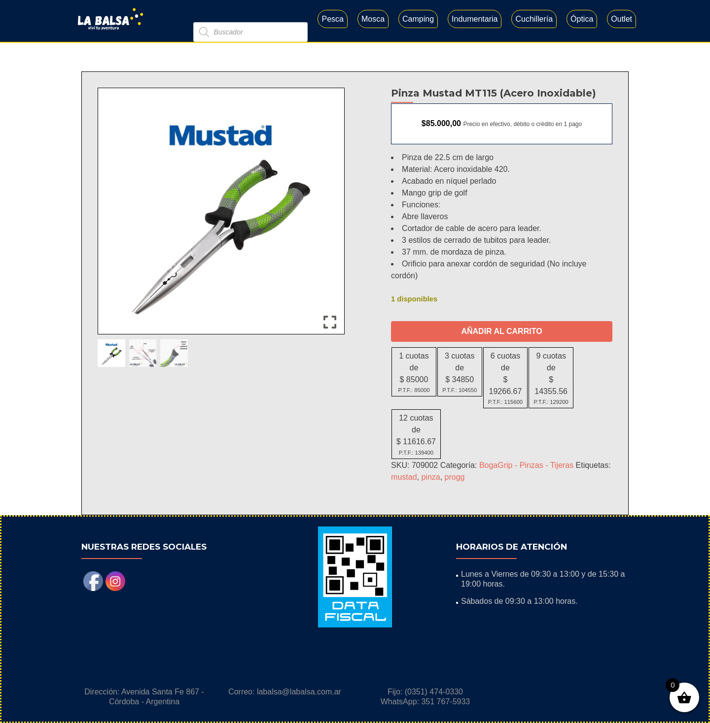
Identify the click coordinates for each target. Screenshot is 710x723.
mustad (404, 477)
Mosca (373, 19)
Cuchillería (534, 19)
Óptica (581, 19)
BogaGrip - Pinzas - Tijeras (526, 465)
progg (455, 477)
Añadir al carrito (501, 331)
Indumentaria (474, 19)
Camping (418, 19)
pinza (430, 477)
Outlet (621, 19)
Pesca (332, 19)
